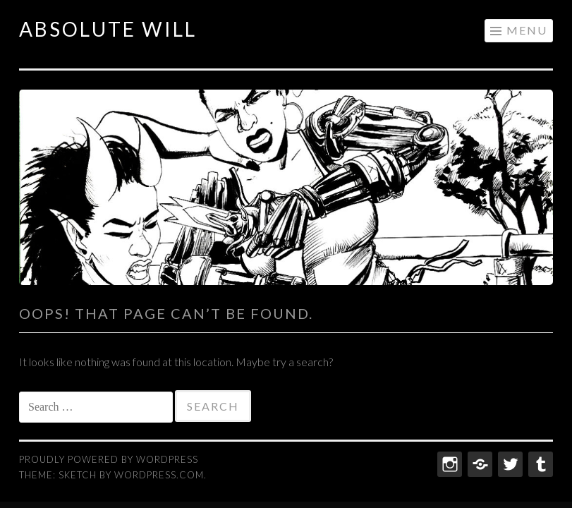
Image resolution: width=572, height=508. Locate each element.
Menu (526, 30)
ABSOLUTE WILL (108, 29)
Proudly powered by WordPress (108, 459)
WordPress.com (159, 474)
